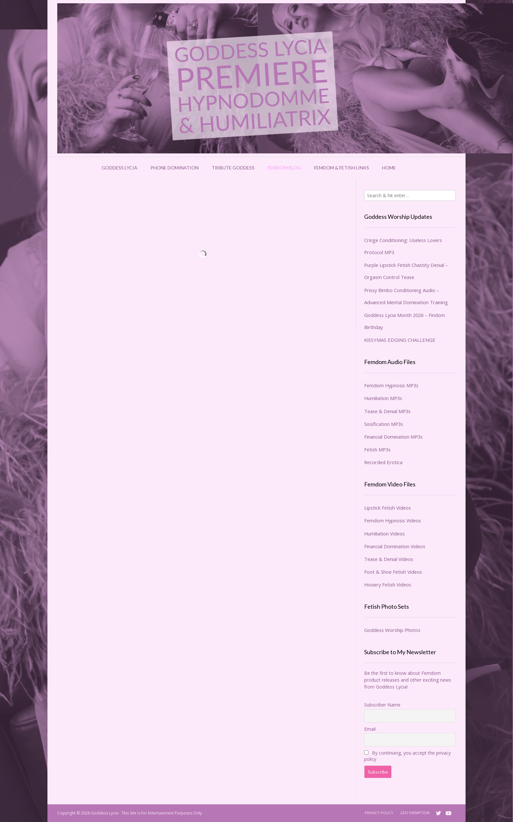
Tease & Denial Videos (388, 559)
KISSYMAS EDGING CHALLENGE (399, 340)
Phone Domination (174, 167)
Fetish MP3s (377, 449)
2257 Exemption (415, 812)
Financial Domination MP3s (393, 436)
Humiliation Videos (384, 533)
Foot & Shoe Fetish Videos (393, 571)
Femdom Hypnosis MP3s (391, 385)
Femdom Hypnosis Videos (392, 520)
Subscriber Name (382, 705)
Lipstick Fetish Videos (387, 507)
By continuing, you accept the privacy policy (407, 756)
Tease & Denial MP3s (387, 411)
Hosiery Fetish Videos (387, 584)
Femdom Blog (284, 167)
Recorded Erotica (383, 462)
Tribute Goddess (233, 167)
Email (370, 729)
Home (389, 167)
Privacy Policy (379, 812)
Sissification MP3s (383, 424)
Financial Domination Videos (394, 546)
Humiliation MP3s (383, 398)
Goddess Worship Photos (392, 630)
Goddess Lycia (119, 167)
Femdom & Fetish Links (341, 167)
